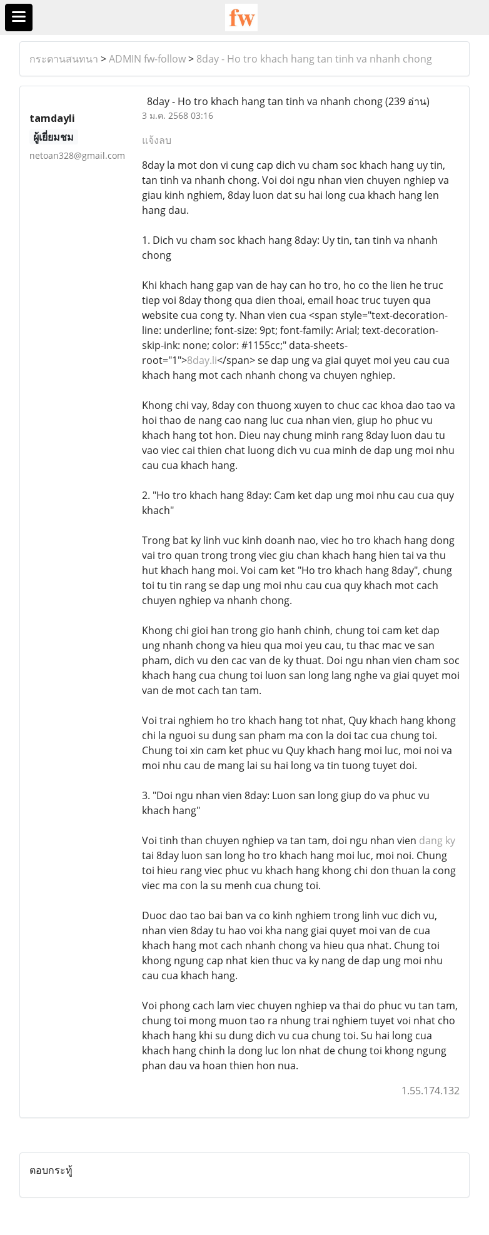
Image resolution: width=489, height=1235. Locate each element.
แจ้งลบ (156, 140)
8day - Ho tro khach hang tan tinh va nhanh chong (314, 59)
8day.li (202, 360)
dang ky (437, 840)
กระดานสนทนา (63, 59)
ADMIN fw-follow (147, 59)
